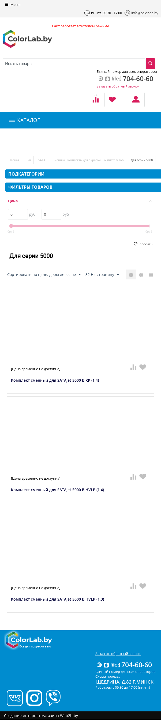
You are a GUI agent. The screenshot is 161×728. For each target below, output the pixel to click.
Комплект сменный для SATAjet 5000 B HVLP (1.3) (57, 599)
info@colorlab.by (141, 13)
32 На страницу (102, 275)
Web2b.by (69, 715)
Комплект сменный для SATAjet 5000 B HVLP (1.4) (57, 490)
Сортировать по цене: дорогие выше (44, 275)
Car (29, 160)
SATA (41, 160)
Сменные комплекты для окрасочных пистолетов (88, 160)
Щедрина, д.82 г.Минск (124, 682)
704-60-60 (124, 664)
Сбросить (144, 244)
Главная (13, 160)
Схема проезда (107, 676)
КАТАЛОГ (24, 120)
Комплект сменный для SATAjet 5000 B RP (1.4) (55, 380)
